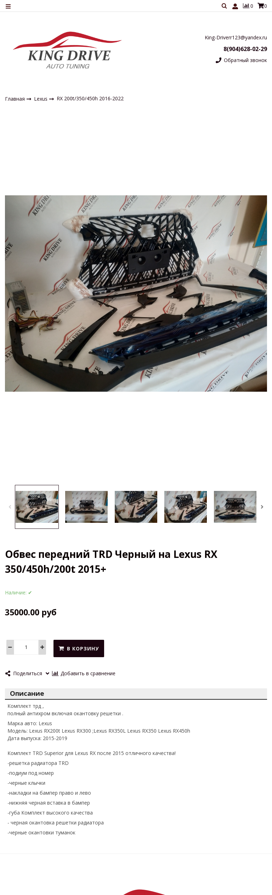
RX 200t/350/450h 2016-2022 (90, 98)
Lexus (41, 98)
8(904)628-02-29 (245, 49)
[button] (10, 507)
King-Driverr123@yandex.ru (236, 37)
